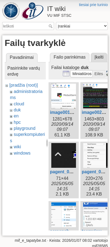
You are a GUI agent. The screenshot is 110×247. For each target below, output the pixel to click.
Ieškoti (51, 26)
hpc (17, 122)
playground (24, 128)
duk (17, 110)
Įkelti (98, 57)
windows (22, 153)
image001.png (64, 112)
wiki (17, 146)
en (16, 116)
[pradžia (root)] (23, 85)
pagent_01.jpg (65, 171)
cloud (19, 103)
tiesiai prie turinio (93, 4)
